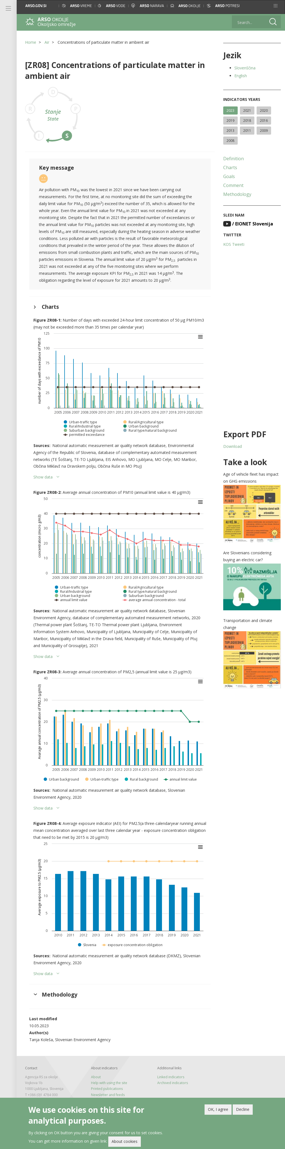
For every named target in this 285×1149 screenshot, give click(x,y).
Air (47, 42)
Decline (242, 1110)
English (240, 75)
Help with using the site (109, 1082)
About (96, 1077)
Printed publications (107, 1088)
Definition (233, 159)
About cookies (124, 1142)
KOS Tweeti (233, 244)
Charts (230, 167)
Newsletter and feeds (108, 1094)
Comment (233, 185)
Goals (229, 176)
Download (232, 446)
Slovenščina (244, 68)
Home (30, 42)
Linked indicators (170, 1077)
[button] (276, 5)
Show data (43, 477)
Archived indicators (172, 1082)
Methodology (237, 194)
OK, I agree (218, 1110)
